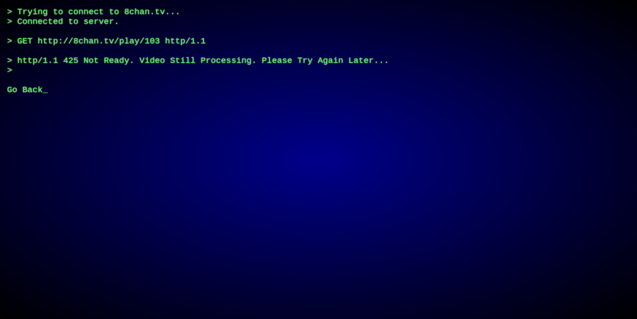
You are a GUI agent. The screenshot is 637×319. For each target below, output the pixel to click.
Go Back (25, 109)
